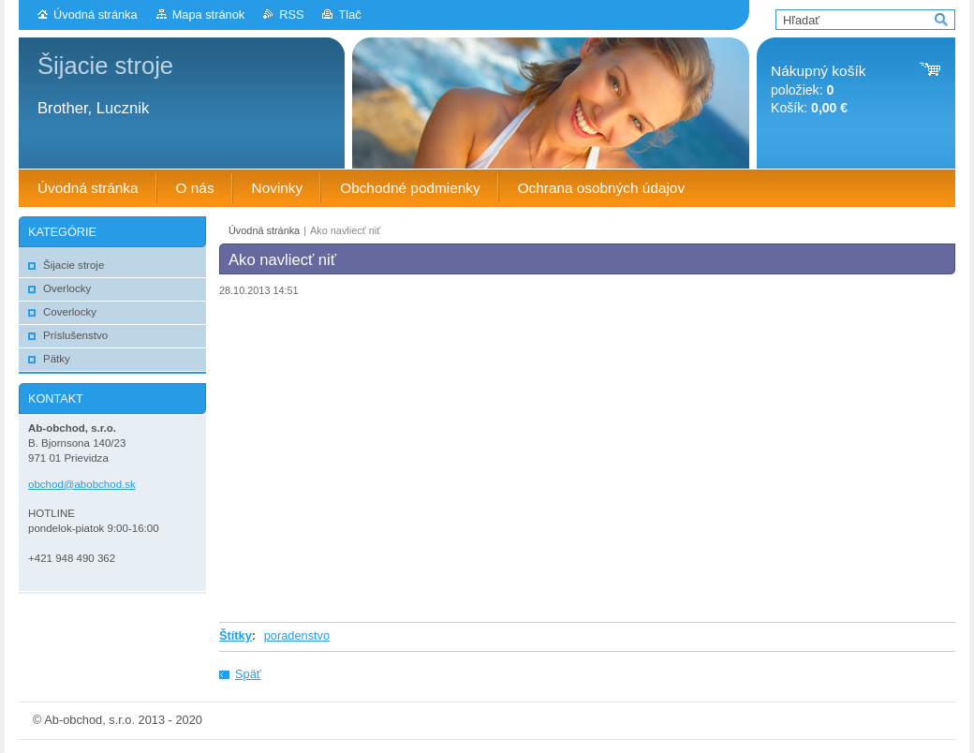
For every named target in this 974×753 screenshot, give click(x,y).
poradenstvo (297, 635)
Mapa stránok (208, 14)
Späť (248, 674)
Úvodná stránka (95, 14)
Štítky (235, 635)
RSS (291, 14)
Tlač (349, 14)
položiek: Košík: (818, 89)
